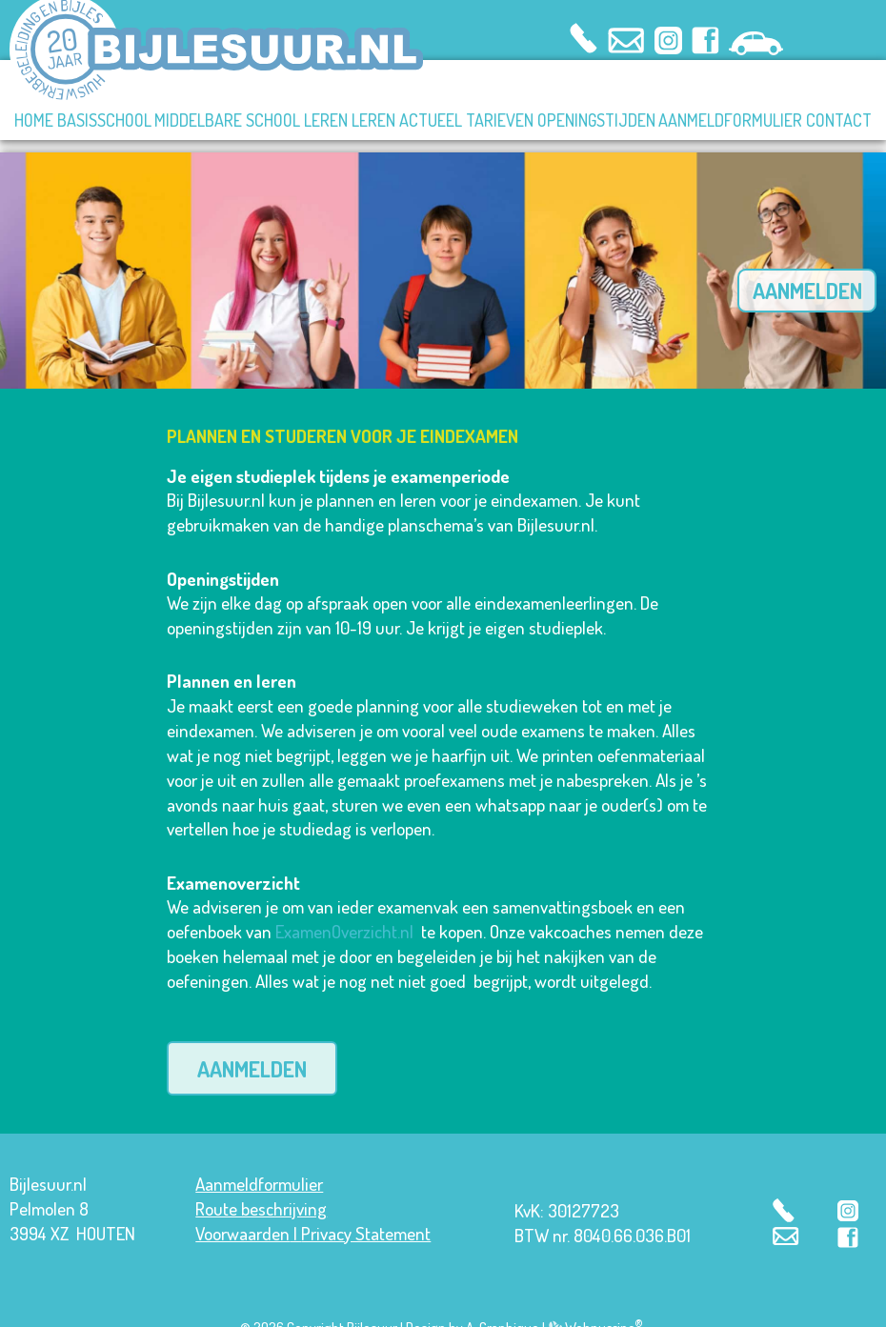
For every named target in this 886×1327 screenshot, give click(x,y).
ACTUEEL (430, 120)
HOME (33, 120)
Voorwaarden (242, 1210)
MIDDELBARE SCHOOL (227, 120)
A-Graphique (502, 1305)
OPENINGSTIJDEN (596, 120)
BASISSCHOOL (104, 120)
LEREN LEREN (349, 120)
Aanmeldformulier (259, 1161)
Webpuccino (602, 1305)
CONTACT (839, 120)
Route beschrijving (261, 1185)
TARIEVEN (500, 120)
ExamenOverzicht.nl (344, 909)
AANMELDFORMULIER (730, 120)
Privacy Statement (366, 1210)
